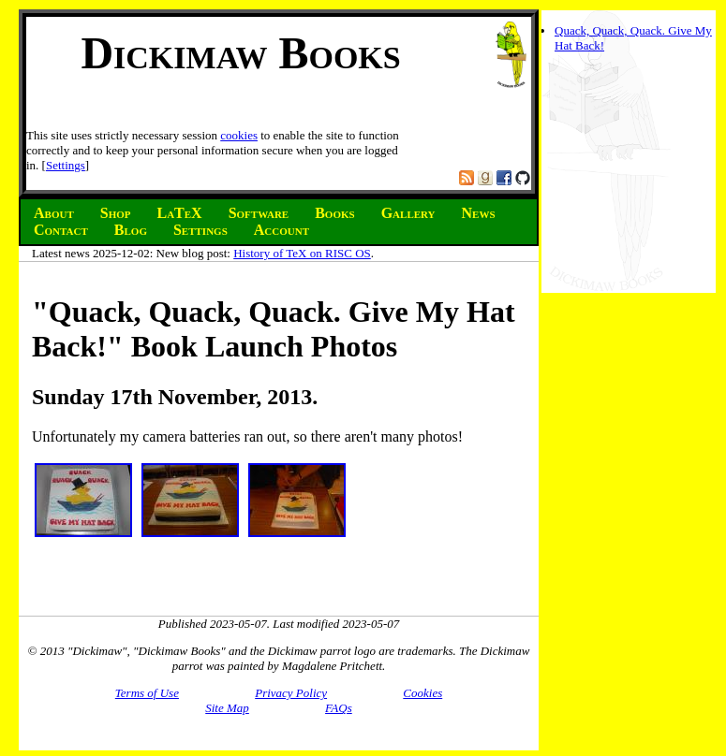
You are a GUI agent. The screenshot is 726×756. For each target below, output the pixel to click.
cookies (239, 135)
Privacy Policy (291, 693)
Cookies (422, 693)
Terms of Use (147, 693)
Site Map (227, 708)
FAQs (338, 708)
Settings (65, 165)
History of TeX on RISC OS (302, 253)
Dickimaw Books (240, 53)
